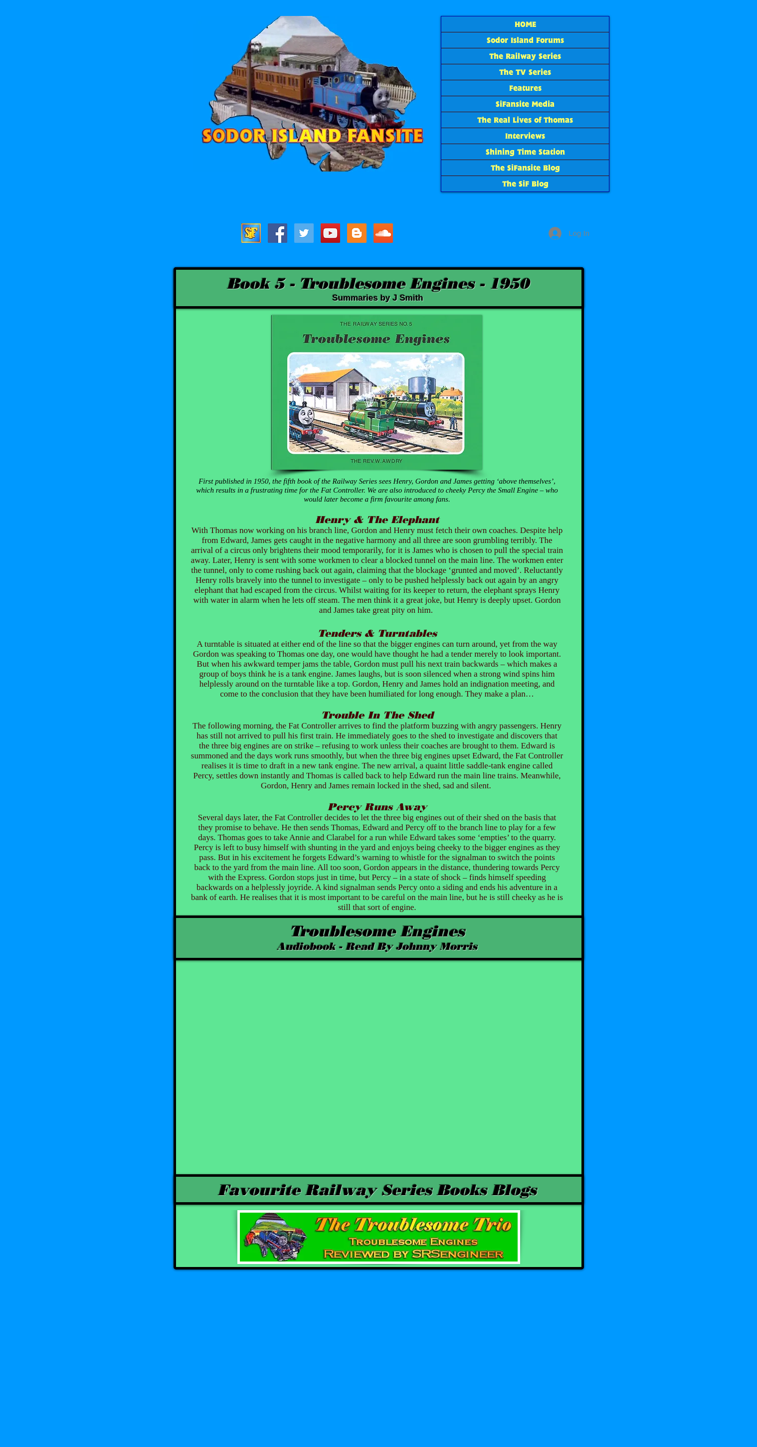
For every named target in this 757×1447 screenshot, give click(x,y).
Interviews (525, 136)
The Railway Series (525, 56)
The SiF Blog (525, 184)
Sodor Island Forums (525, 40)
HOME (525, 24)
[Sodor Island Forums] (251, 233)
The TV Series (525, 72)
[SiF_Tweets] (304, 233)
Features (525, 88)
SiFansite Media (525, 104)
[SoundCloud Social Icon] (383, 233)
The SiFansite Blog (525, 168)
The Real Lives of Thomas (525, 120)
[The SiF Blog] (357, 233)
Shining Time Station (525, 152)
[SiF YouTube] (330, 233)
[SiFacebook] (277, 233)
